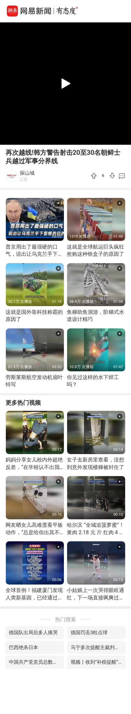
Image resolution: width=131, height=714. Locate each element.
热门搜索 (65, 619)
